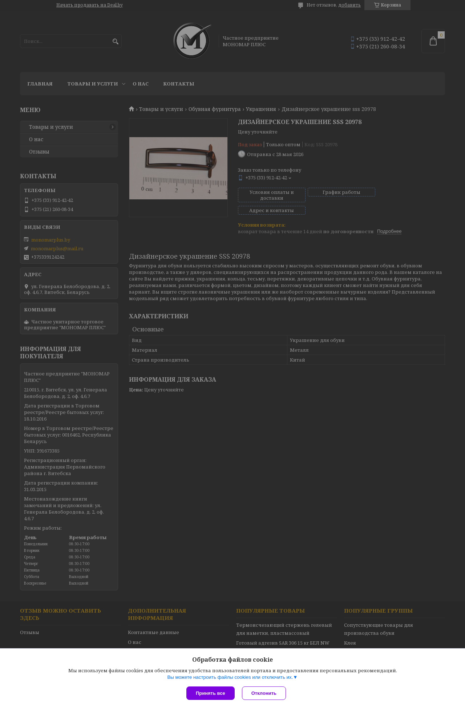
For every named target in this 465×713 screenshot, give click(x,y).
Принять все (210, 693)
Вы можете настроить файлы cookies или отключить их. (230, 677)
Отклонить (263, 693)
